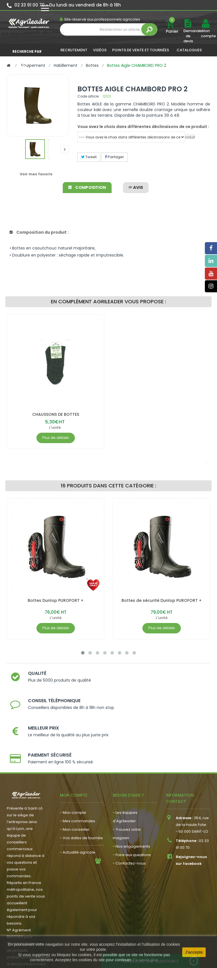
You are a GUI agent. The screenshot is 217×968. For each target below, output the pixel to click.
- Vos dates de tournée (81, 793)
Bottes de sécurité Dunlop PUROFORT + (161, 600)
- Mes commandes (77, 776)
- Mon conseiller (75, 785)
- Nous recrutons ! (76, 816)
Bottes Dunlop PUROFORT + (55, 600)
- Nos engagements (131, 802)
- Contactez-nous (129, 819)
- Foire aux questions (132, 810)
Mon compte (205, 33)
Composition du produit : (39, 232)
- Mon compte (73, 768)
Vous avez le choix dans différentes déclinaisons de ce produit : (143, 126)
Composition (87, 187)
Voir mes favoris (36, 174)
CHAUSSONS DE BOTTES (55, 414)
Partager (114, 157)
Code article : (88, 96)
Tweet (89, 157)
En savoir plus (145, 960)
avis (135, 187)
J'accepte (194, 952)
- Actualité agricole (77, 808)
